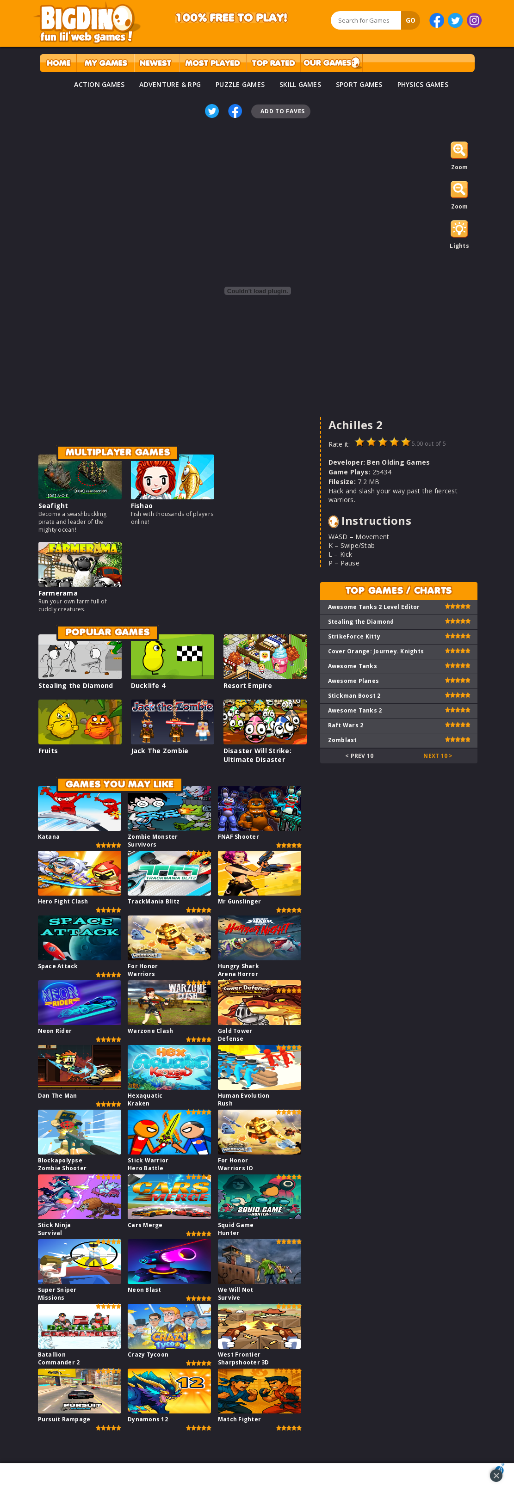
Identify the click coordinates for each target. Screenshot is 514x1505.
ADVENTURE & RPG (170, 84)
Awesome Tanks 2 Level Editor (374, 607)
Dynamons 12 (148, 1419)
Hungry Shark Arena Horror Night (238, 974)
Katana (49, 837)
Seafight (53, 505)
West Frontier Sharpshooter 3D (243, 1358)
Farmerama (58, 593)
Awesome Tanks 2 (355, 710)
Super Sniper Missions (57, 1294)
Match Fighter (239, 1419)
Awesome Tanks (352, 666)
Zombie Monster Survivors (153, 840)
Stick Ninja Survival (54, 1229)
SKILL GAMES (300, 84)
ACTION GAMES (99, 84)
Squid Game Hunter (236, 1229)
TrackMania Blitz (154, 901)
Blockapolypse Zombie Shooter (62, 1164)
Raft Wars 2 (346, 725)
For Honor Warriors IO (236, 1164)
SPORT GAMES (359, 84)
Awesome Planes (353, 681)
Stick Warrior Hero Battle (148, 1164)
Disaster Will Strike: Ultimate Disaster (257, 755)
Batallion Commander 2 (59, 1358)
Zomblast (342, 740)
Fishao (142, 505)
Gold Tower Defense (235, 1035)
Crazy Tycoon (148, 1354)
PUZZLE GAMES (240, 84)
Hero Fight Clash (63, 901)
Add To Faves (282, 111)
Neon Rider (55, 1031)
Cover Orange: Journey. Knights (376, 651)
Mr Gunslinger (239, 901)
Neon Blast (144, 1290)
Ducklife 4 (148, 685)
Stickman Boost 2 (354, 696)
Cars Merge (145, 1225)
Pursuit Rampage (64, 1419)
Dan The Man (57, 1096)
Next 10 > (437, 756)
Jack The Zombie (160, 750)
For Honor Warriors (143, 970)
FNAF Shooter (238, 837)
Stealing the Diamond (75, 685)
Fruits (48, 750)
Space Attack (58, 966)
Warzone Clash (150, 1031)
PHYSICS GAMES (422, 84)
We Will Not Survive (236, 1294)
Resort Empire (247, 685)
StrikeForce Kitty (354, 636)
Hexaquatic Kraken (145, 1099)
